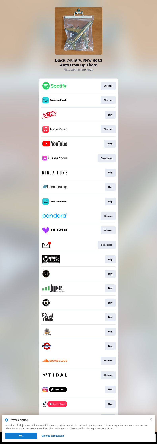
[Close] (151, 419)
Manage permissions (53, 435)
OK (20, 435)
